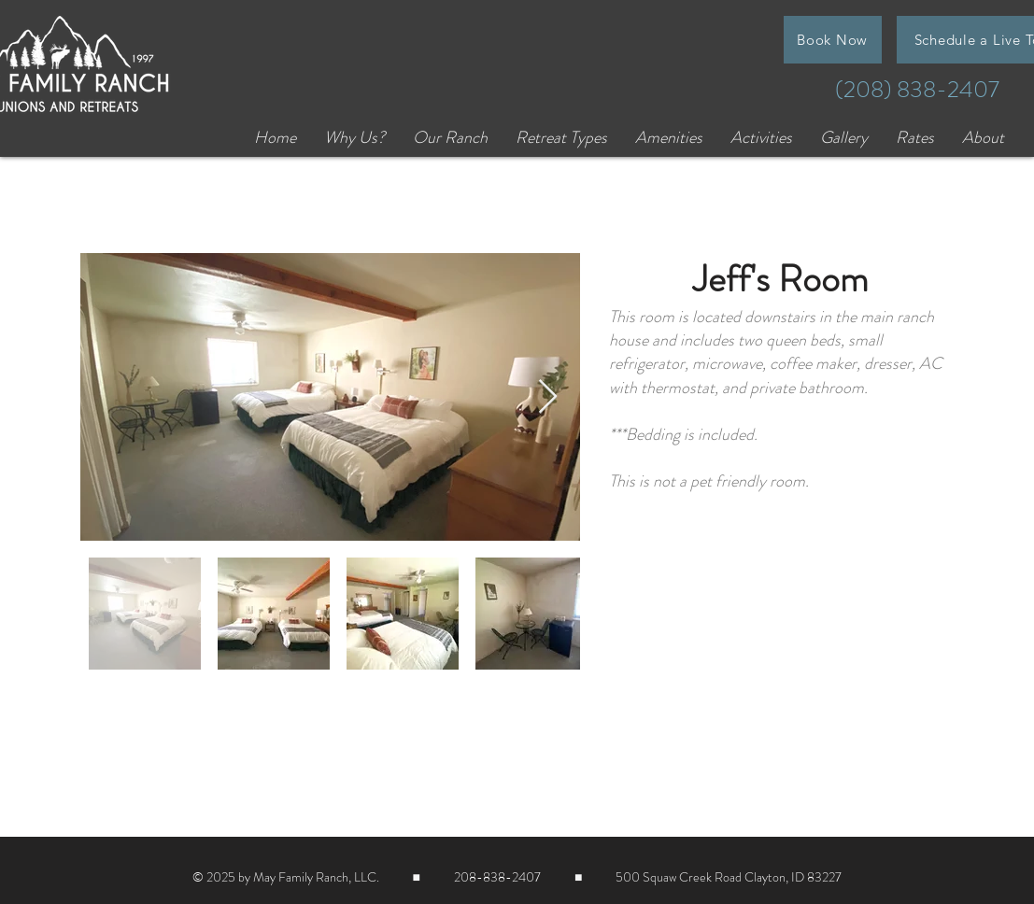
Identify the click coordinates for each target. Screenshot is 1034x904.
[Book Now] (833, 40)
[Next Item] (548, 397)
